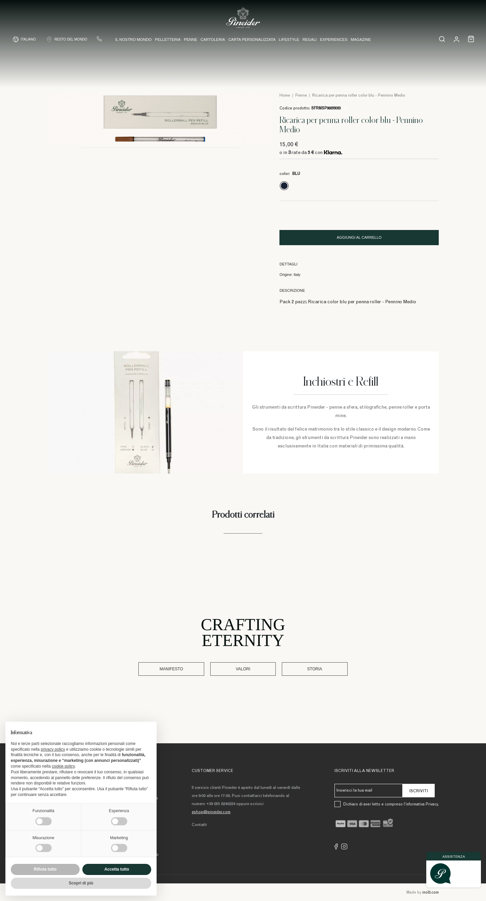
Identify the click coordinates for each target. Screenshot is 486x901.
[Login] (456, 39)
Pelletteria (168, 40)
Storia (299, 669)
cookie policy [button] (63, 766)
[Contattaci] (99, 39)
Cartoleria (212, 40)
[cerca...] (442, 39)
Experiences (333, 40)
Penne (190, 40)
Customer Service (212, 771)
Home (284, 96)
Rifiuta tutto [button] (45, 869)
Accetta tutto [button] (116, 869)
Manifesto (186, 669)
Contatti (199, 825)
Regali (309, 40)
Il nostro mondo (133, 40)
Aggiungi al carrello (359, 237)
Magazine (361, 40)
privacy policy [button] (53, 749)
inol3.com (430, 892)
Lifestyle (289, 40)
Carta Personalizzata (252, 40)
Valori (243, 669)
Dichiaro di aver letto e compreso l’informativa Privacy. (391, 804)
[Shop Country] (67, 39)
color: (289, 174)
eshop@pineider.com (211, 812)
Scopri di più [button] (81, 883)
